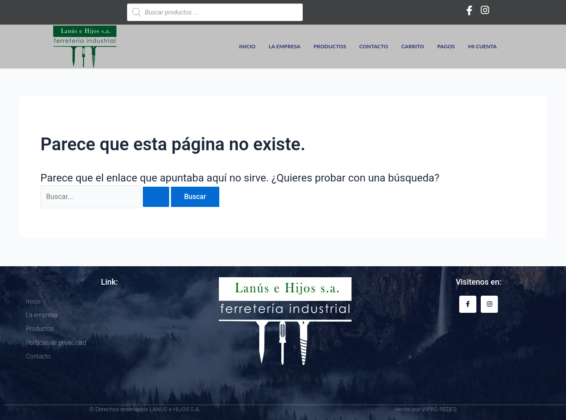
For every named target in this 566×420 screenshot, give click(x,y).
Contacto (373, 46)
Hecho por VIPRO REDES (426, 409)
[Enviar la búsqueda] (156, 197)
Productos (330, 46)
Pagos (446, 46)
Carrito (412, 46)
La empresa (285, 46)
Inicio (247, 46)
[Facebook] (469, 10)
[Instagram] (485, 10)
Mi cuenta (482, 46)
